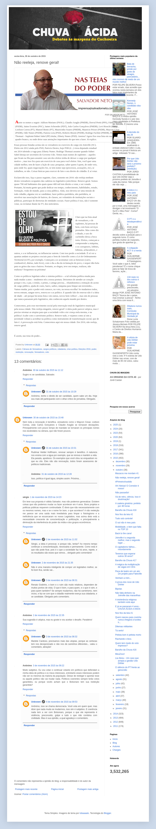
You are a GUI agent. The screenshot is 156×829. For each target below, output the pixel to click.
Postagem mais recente (26, 789)
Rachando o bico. (123, 639)
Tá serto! (119, 630)
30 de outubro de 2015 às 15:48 (48, 417)
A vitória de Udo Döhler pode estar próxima (132, 341)
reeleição (19, 352)
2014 (116, 713)
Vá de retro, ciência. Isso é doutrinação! (127, 498)
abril (118, 696)
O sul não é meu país (125, 522)
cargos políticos (49, 349)
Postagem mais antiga (87, 789)
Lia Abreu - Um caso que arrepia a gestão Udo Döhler (127, 661)
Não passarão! (122, 492)
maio (118, 692)
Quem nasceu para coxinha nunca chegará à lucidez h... (128, 620)
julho (118, 683)
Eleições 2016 (85, 349)
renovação (28, 352)
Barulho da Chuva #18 (125, 510)
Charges (117, 750)
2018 (116, 445)
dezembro (121, 461)
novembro (121, 465)
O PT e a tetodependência (134, 221)
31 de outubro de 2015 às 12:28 (56, 474)
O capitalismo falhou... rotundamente (125, 548)
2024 (116, 429)
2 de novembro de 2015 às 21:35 (57, 562)
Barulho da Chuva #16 (125, 650)
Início (115, 739)
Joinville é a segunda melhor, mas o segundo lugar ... (127, 540)
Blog (115, 743)
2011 (116, 726)
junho (119, 687)
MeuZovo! (120, 654)
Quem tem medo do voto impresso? (127, 644)
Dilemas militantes (123, 626)
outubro (120, 470)
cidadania (61, 349)
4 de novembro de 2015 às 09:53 (61, 702)
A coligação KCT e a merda (134, 249)
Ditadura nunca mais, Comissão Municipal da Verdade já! (134, 311)
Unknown (36, 391)
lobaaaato (84, 813)
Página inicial (57, 789)
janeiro (119, 708)
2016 (116, 453)
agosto (119, 679)
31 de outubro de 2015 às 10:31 (61, 448)
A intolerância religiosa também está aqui (125, 600)
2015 (116, 458)
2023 (116, 433)
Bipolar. (118, 589)
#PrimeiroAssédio (123, 481)
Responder (28, 379)
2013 (116, 718)
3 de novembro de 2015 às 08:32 (61, 636)
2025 (116, 424)
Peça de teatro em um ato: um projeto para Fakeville (128, 572)
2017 (116, 449)
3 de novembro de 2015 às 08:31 (61, 580)
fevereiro (120, 704)
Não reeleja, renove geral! (127, 477)
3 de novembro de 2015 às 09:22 (48, 665)
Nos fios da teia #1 (124, 613)
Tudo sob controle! (124, 518)
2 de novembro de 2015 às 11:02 (61, 539)
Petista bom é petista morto (128, 635)
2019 (116, 441)
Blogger (107, 813)
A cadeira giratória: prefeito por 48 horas (128, 504)
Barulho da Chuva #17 (125, 560)
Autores (116, 746)
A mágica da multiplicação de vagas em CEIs (127, 565)
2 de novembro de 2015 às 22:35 (48, 615)
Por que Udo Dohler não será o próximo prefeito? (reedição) (134, 163)
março (119, 700)
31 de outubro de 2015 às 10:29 (61, 391)
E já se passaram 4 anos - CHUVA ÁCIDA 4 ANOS (127, 607)
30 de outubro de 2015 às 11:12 (48, 370)
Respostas (31, 385)
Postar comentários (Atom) (35, 794)
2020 (116, 437)
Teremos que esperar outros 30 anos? (125, 554)
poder (94, 349)
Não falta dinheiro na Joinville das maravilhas (127, 594)
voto (47, 352)
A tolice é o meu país (132, 191)
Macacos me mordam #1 (127, 473)
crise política (72, 349)
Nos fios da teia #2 (124, 514)
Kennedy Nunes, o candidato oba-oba (134, 104)
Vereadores (39, 352)
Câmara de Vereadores (32, 349)
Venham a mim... (123, 578)
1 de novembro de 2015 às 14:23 (45, 497)
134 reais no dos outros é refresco (133, 279)
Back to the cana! (123, 533)
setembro (120, 675)
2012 (116, 722)
